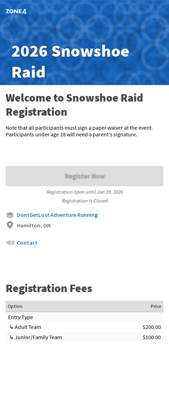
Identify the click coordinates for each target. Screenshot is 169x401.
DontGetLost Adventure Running (52, 215)
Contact (22, 242)
